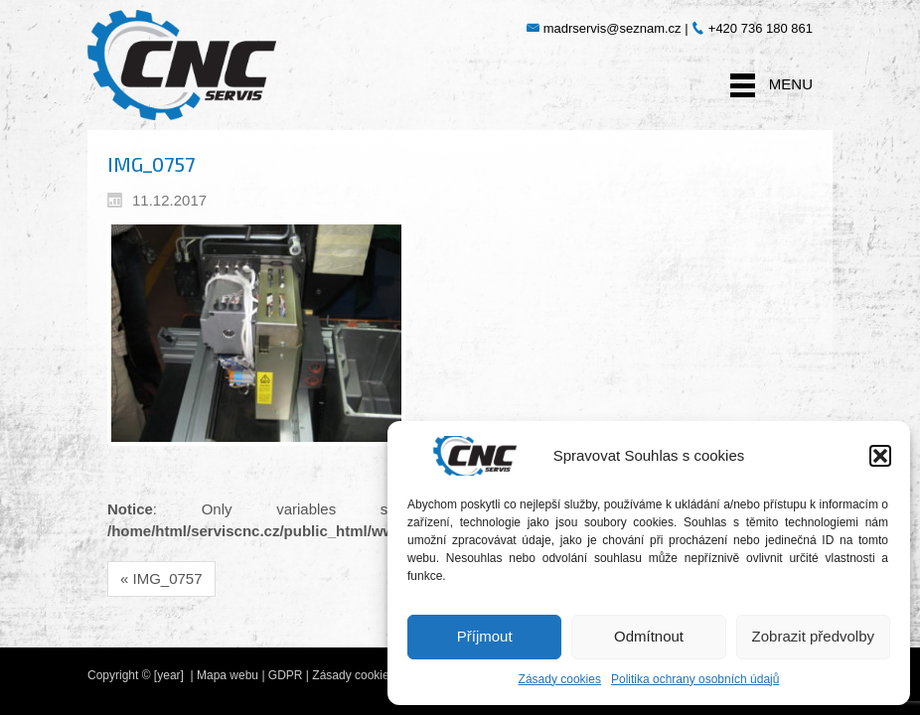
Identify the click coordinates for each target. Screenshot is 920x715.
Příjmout (485, 636)
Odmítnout (649, 636)
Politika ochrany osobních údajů (695, 679)
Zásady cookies (560, 679)
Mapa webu (227, 675)
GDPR (285, 675)
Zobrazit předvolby (813, 636)
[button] (880, 456)
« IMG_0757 (161, 578)
